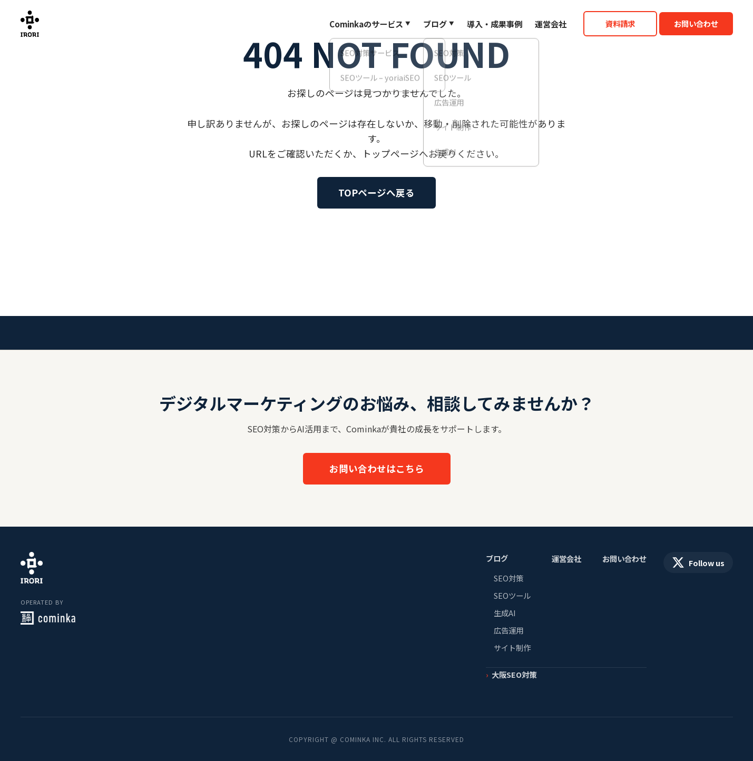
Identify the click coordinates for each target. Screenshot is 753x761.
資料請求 (620, 23)
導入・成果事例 (494, 23)
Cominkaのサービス (366, 23)
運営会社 (550, 23)
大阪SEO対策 (514, 674)
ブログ (435, 23)
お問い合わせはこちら (376, 468)
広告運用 (508, 630)
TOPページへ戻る (376, 192)
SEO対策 (508, 578)
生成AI (505, 612)
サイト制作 (512, 647)
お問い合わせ (696, 23)
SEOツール (512, 595)
